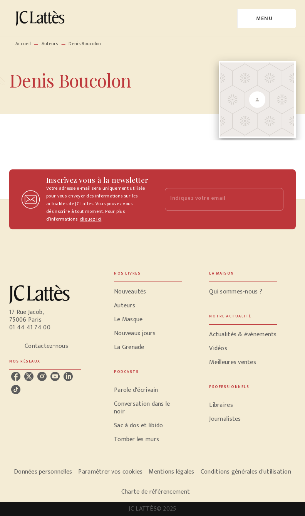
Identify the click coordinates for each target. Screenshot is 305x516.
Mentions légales (171, 472)
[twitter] (28, 376)
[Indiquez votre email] (214, 199)
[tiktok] (15, 389)
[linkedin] (68, 376)
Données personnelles (43, 472)
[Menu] (267, 18)
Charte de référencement (155, 492)
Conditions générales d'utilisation (246, 472)
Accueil (23, 43)
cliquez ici (90, 219)
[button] (148, 292)
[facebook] (15, 376)
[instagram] (42, 376)
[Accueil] (41, 18)
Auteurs (50, 43)
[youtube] (55, 376)
